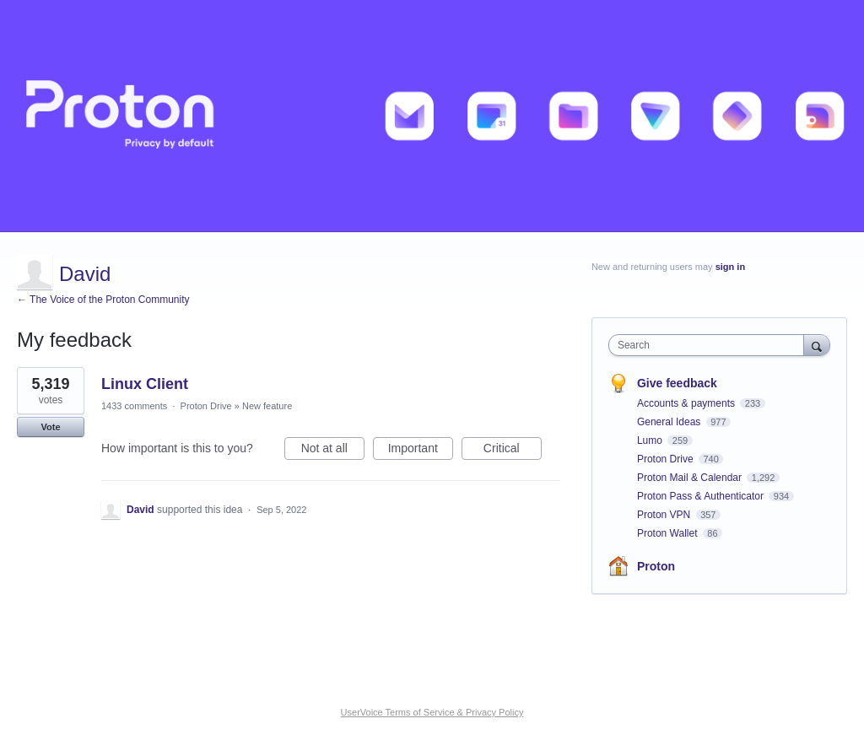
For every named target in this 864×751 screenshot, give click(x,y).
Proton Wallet (668, 533)
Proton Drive (206, 406)
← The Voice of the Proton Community (103, 299)
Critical (512, 450)
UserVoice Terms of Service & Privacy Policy (432, 712)
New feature (267, 406)
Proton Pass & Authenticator (701, 496)
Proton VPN (665, 515)
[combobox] (710, 345)
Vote (50, 427)
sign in (730, 267)
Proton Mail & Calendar (690, 478)
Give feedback (677, 383)
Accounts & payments (687, 403)
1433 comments (134, 406)
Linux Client (144, 384)
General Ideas (670, 422)
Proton (656, 566)
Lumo (651, 440)
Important (420, 450)
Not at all (332, 450)
